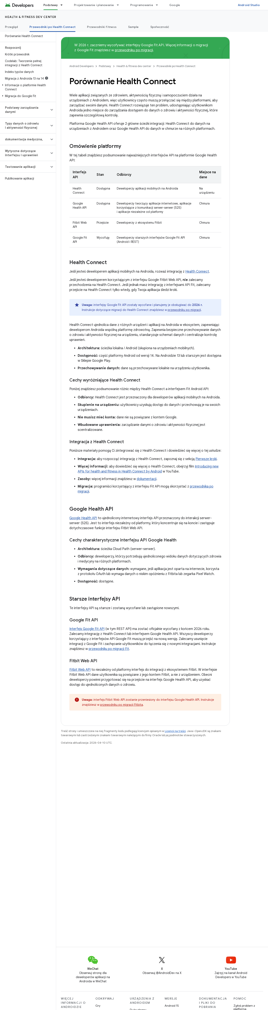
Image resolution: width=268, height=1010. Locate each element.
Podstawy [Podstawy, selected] (50, 5)
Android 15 (172, 1006)
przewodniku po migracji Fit (109, 649)
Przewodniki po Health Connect (176, 66)
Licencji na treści (175, 731)
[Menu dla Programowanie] (158, 5)
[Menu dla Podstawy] (63, 5)
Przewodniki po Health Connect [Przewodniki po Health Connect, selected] (52, 27)
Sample (133, 27)
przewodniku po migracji (134, 50)
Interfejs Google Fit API (86, 629)
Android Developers (81, 66)
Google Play (178, 5)
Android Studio (249, 5)
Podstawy (105, 66)
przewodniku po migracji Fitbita (121, 705)
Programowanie (141, 5)
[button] (27, 87)
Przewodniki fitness (102, 27)
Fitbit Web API (80, 670)
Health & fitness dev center (30, 17)
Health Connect (197, 271)
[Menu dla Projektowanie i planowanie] (119, 5)
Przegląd (11, 27)
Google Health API (83, 518)
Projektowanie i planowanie (94, 5)
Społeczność (159, 27)
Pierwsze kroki (206, 459)
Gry (97, 1006)
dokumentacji (146, 479)
